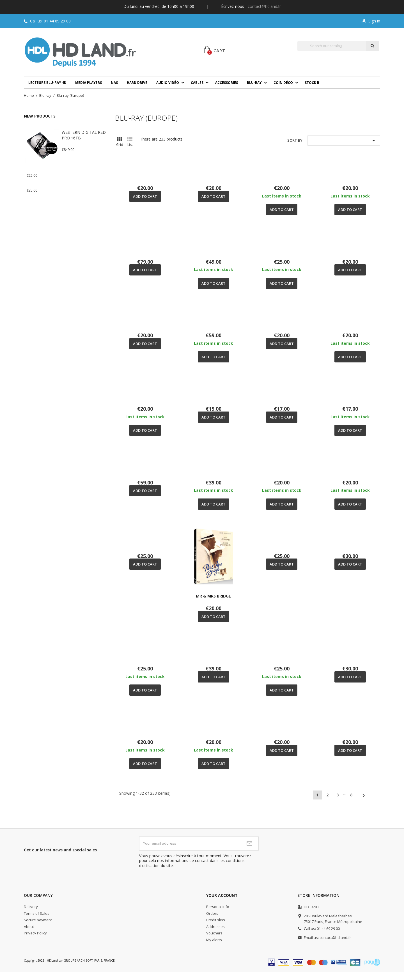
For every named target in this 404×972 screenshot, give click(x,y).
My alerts (214, 939)
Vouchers (214, 933)
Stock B (312, 82)
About (29, 926)
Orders (212, 913)
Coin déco (283, 82)
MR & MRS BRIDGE (213, 596)
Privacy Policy (35, 933)
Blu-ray (254, 82)
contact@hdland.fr (264, 6)
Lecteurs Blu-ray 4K (47, 82)
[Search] (331, 46)
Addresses (215, 926)
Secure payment (38, 919)
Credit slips (215, 919)
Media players (88, 82)
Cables (197, 82)
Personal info (217, 906)
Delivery (31, 906)
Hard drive (137, 82)
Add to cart (145, 196)
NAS (114, 82)
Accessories (226, 82)
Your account (222, 895)
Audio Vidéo (167, 82)
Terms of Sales (36, 913)
